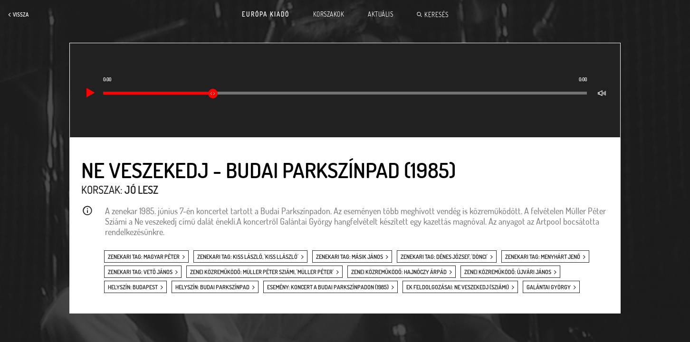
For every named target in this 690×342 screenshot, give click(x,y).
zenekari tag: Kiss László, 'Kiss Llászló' (247, 256)
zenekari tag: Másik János (349, 256)
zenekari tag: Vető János (140, 272)
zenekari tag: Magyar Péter (144, 256)
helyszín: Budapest (133, 287)
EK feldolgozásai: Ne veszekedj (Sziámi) (457, 287)
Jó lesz (141, 189)
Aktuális (380, 14)
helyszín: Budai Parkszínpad (212, 287)
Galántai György (549, 287)
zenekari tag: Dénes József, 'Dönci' (444, 256)
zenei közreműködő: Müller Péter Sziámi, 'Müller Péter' (262, 272)
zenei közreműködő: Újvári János (507, 272)
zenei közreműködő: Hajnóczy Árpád (399, 272)
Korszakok (329, 14)
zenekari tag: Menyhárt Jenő (542, 256)
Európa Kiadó (265, 14)
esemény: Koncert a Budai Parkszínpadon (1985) (328, 287)
